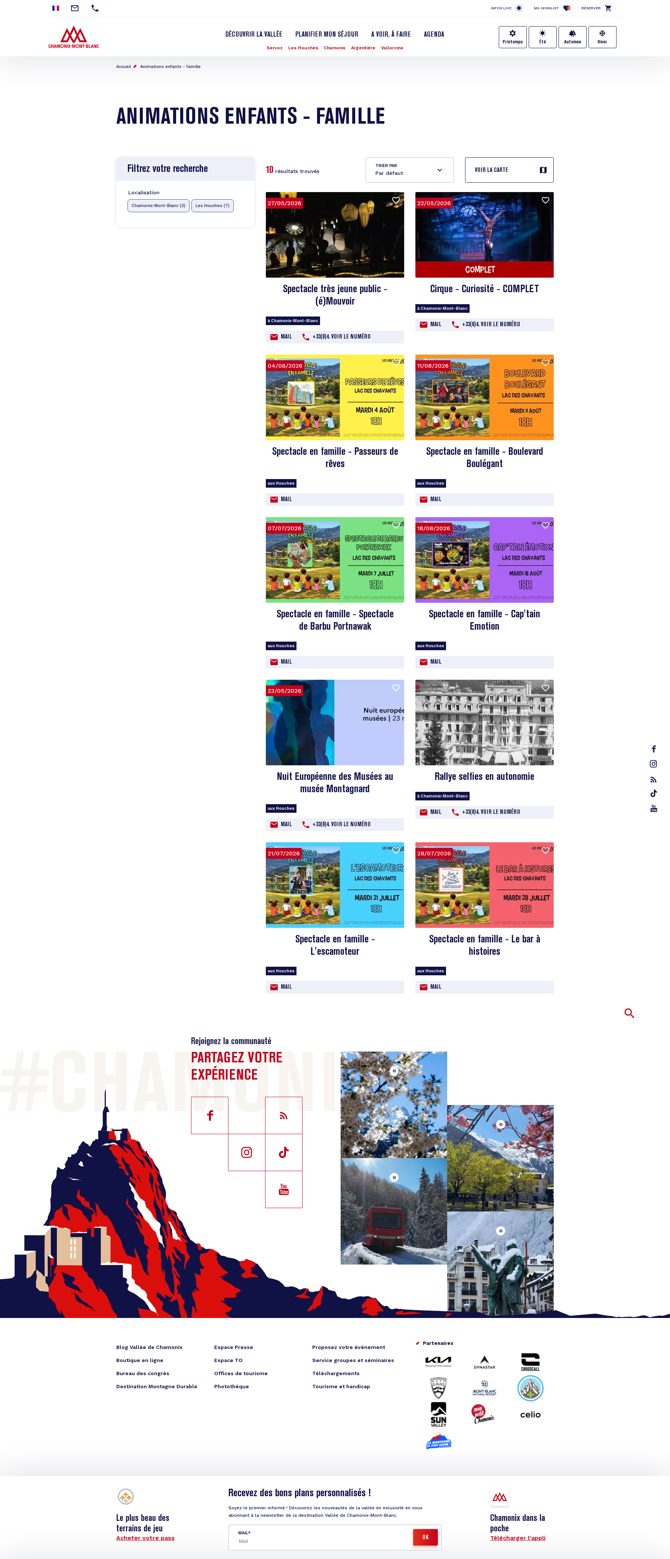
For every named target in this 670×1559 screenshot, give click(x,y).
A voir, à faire (391, 35)
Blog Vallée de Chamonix (149, 1347)
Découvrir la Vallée (253, 35)
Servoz (275, 47)
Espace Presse (233, 1347)
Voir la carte (491, 170)
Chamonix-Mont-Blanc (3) (158, 205)
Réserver (591, 8)
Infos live (501, 8)
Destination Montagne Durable (156, 1386)
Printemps (512, 42)
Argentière (363, 47)
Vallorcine (392, 47)
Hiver (602, 42)
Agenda (434, 35)
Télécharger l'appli (517, 1537)
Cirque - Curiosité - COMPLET (484, 289)
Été (542, 42)
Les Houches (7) (213, 205)
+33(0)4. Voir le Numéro (342, 337)
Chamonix (334, 47)
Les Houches (303, 47)
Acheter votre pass (145, 1537)
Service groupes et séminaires (353, 1360)
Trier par (386, 165)
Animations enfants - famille (170, 66)
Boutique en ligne (139, 1360)
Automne (572, 42)
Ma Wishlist (552, 8)
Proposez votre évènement (348, 1347)
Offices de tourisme (241, 1373)
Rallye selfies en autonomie (484, 777)
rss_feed (653, 779)
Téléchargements (336, 1373)
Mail (286, 337)
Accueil (123, 66)
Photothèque (231, 1386)
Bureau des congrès (142, 1373)
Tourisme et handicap (341, 1386)
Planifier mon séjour (326, 35)
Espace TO (228, 1360)
